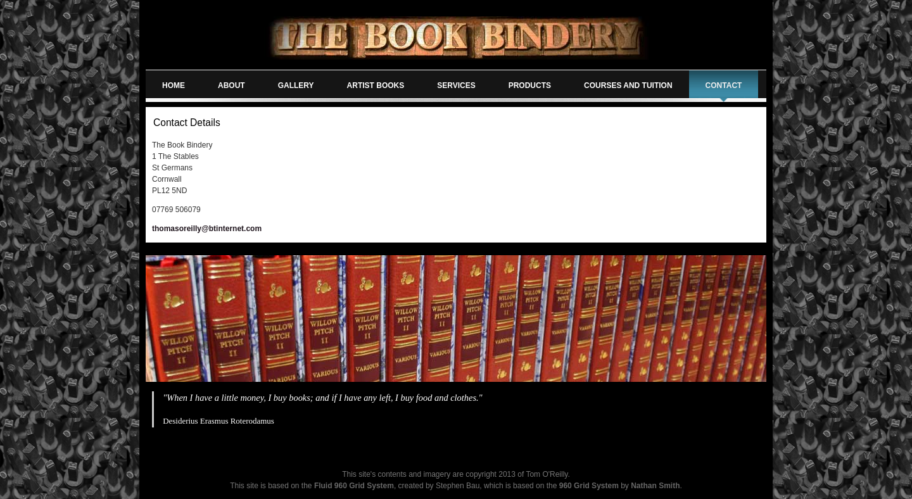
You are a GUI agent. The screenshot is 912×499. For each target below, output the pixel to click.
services (456, 85)
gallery (296, 85)
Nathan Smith (655, 485)
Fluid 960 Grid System (354, 485)
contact (724, 85)
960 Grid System (589, 485)
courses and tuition (628, 85)
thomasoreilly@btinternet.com (207, 228)
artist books (376, 85)
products (530, 85)
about (231, 85)
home (173, 85)
